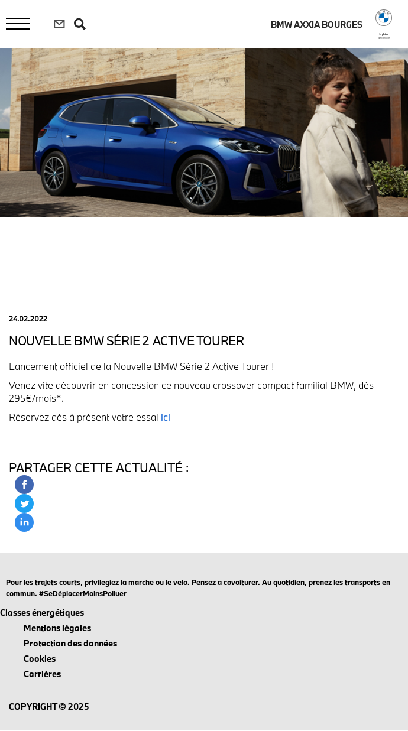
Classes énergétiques (42, 612)
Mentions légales (57, 627)
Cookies (40, 658)
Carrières (42, 674)
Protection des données (70, 643)
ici (165, 417)
